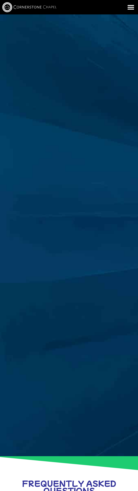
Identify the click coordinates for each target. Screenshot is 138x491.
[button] (130, 7)
